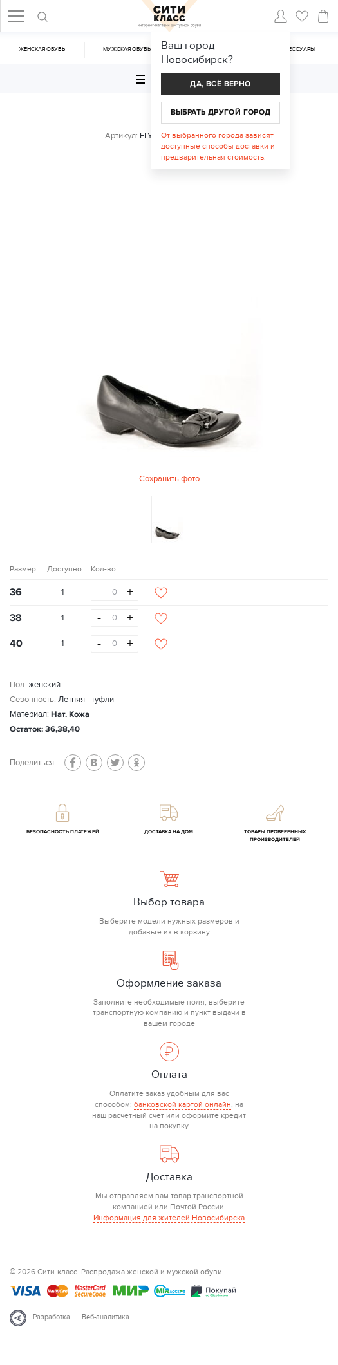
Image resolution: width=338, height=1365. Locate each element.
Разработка (51, 1317)
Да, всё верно (220, 84)
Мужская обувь (127, 49)
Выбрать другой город (221, 112)
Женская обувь (42, 49)
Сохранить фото (169, 479)
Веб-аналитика (105, 1317)
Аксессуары (296, 49)
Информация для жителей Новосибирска (169, 1217)
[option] (169, 337)
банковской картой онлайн (182, 1104)
